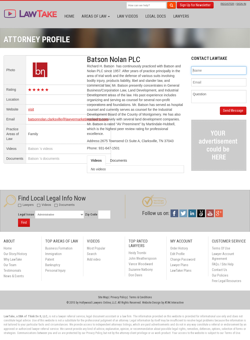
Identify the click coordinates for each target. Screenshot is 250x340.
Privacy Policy (119, 297)
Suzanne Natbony (141, 269)
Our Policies (220, 275)
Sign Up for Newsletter (195, 5)
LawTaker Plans (180, 270)
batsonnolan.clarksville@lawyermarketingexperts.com (68, 119)
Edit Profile (177, 254)
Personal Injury (55, 270)
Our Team (10, 265)
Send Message (233, 110)
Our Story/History (15, 254)
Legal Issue (26, 214)
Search (92, 254)
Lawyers (181, 16)
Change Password (182, 259)
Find (24, 222)
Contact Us (219, 270)
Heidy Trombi (137, 253)
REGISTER (227, 3)
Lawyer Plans (179, 265)
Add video (94, 259)
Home (69, 16)
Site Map (103, 297)
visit (31, 109)
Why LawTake (13, 259)
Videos (44, 205)
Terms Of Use (221, 248)
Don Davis (135, 275)
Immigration (53, 254)
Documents (64, 205)
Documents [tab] (118, 160)
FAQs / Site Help (223, 264)
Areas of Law (96, 16)
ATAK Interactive (174, 302)
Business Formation (58, 248)
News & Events (14, 276)
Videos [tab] (96, 160)
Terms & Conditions (140, 297)
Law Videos (127, 16)
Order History (179, 248)
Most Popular (96, 248)
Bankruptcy (52, 265)
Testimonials (12, 270)
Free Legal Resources (226, 281)
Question (219, 96)
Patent (49, 259)
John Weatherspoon (143, 258)
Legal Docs (155, 16)
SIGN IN (241, 3)
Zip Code (91, 214)
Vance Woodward (141, 264)
